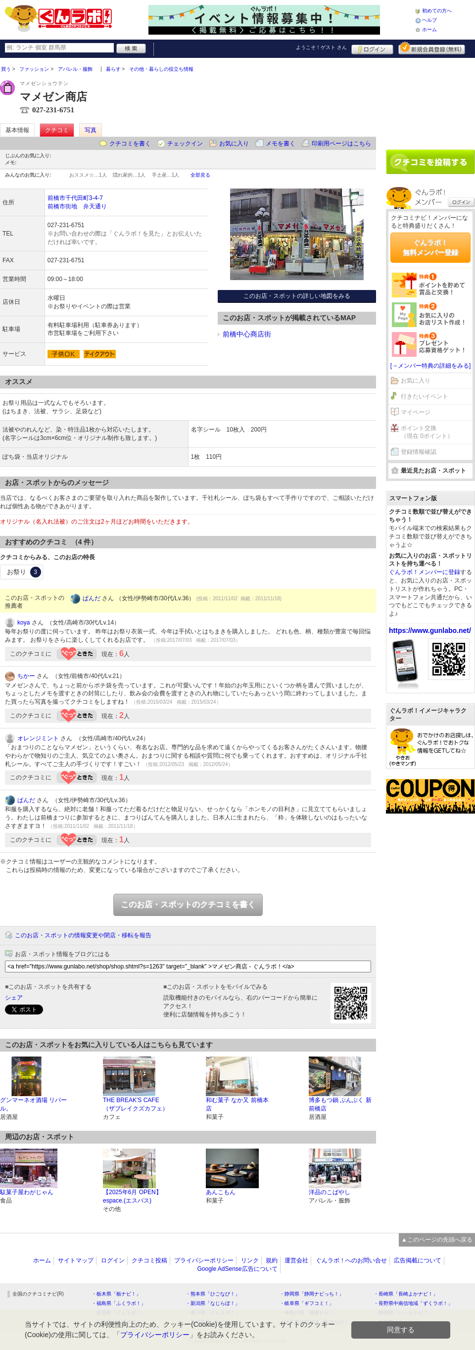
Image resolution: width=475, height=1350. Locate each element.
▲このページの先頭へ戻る (437, 1239)
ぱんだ (91, 598)
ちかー (26, 676)
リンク (250, 1260)
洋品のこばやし (329, 1192)
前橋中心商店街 (247, 334)
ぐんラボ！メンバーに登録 (424, 572)
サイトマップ (76, 1260)
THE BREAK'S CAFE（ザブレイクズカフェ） (135, 1104)
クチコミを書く (130, 143)
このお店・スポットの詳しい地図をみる (296, 295)
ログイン (372, 48)
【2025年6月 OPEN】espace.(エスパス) (132, 1196)
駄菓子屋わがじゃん (26, 1192)
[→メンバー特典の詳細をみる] (430, 365)
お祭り (24, 572)
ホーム (429, 29)
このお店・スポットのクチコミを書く (188, 904)
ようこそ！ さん (321, 47)
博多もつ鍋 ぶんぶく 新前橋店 (340, 1104)
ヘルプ (429, 20)
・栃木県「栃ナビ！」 (116, 1294)
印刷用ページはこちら (341, 143)
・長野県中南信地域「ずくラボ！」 (413, 1303)
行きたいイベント (424, 396)
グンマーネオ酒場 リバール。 (33, 1104)
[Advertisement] (430, 100)
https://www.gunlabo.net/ (430, 630)
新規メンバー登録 (431, 48)
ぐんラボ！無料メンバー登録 (430, 247)
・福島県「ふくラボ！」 (119, 1303)
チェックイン (185, 143)
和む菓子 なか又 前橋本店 (237, 1104)
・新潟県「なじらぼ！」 (213, 1303)
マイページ (415, 412)
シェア (14, 997)
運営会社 (296, 1260)
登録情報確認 (418, 451)
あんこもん (221, 1192)
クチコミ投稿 (149, 1260)
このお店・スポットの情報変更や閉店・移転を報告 (83, 935)
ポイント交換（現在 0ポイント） (427, 432)
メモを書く (280, 143)
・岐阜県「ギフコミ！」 (307, 1303)
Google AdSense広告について (237, 1268)
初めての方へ (437, 10)
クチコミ (57, 130)
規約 (272, 1260)
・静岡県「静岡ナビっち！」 (312, 1294)
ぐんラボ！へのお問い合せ (351, 1260)
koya (23, 622)
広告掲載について (417, 1260)
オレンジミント (38, 738)
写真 (90, 130)
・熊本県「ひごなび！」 (213, 1294)
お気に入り (234, 143)
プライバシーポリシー (204, 1260)
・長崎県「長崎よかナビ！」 (406, 1294)
